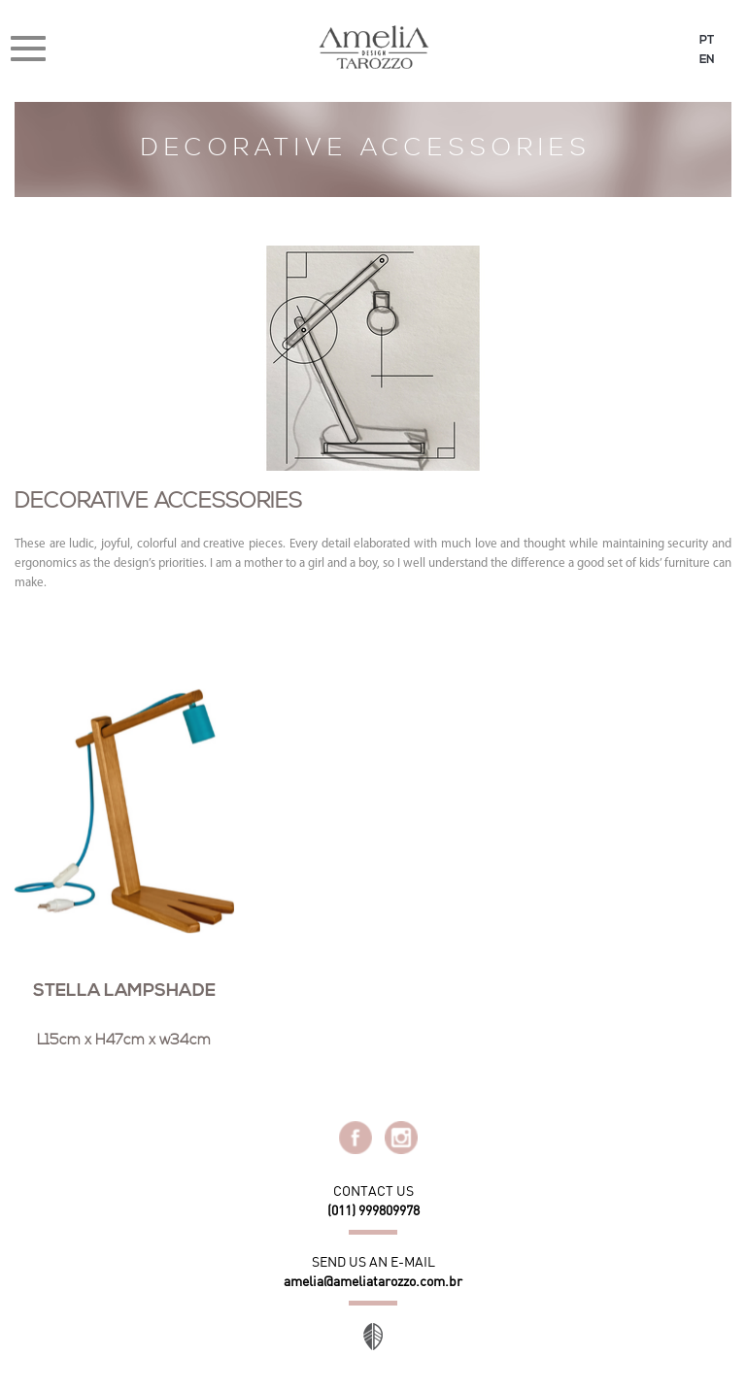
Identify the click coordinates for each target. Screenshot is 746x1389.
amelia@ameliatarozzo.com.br (373, 1281)
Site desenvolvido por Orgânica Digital (373, 1336)
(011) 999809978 (373, 1210)
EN (707, 60)
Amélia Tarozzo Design (373, 47)
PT (706, 41)
